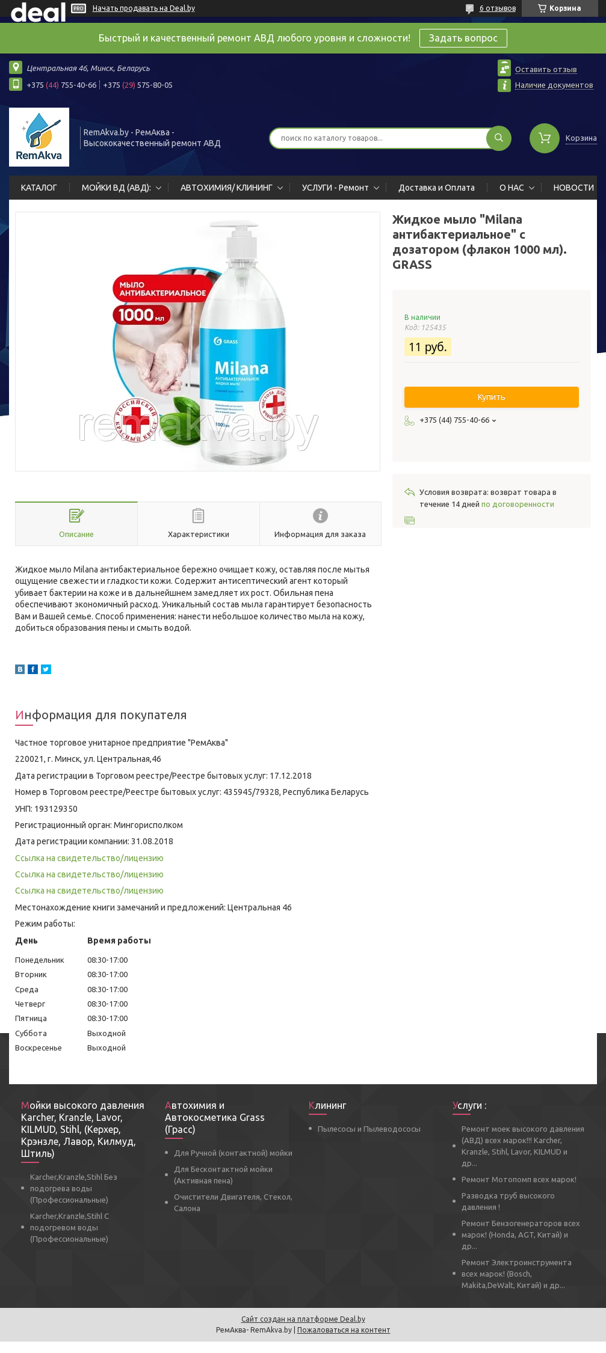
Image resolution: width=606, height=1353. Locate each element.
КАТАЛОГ (39, 187)
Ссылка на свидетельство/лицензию (89, 858)
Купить (492, 397)
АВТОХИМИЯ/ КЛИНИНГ (227, 187)
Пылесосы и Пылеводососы (369, 1128)
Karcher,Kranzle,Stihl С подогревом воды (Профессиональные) (69, 1227)
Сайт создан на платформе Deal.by (303, 1319)
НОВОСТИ (574, 187)
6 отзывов (498, 8)
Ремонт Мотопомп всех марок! (519, 1179)
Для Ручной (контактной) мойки (233, 1153)
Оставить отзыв (546, 69)
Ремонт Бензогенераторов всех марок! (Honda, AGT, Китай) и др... (521, 1234)
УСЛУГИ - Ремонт (335, 187)
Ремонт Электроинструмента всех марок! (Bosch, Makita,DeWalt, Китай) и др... (517, 1273)
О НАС (511, 187)
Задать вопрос (463, 37)
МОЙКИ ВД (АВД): (116, 187)
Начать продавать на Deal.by (144, 8)
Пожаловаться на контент (344, 1330)
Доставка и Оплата (436, 187)
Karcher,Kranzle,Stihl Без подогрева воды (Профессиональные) (73, 1188)
